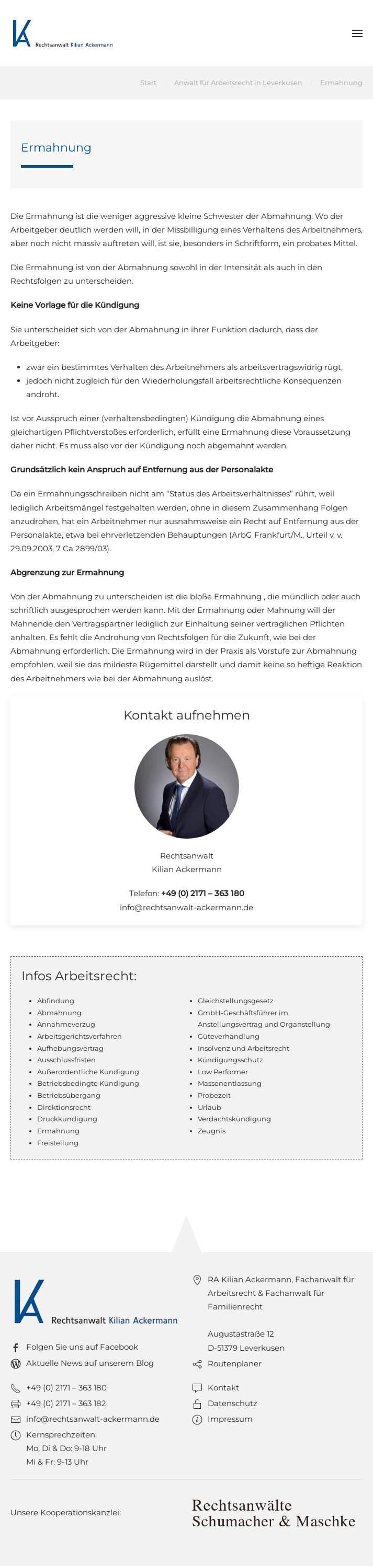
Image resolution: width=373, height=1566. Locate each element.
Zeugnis (211, 1131)
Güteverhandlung (228, 1036)
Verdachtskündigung (234, 1119)
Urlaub (209, 1107)
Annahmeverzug (66, 1024)
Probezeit (214, 1095)
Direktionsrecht (64, 1107)
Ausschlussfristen (66, 1059)
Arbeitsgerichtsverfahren (79, 1036)
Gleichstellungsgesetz (236, 1000)
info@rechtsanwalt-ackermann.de (186, 907)
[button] (357, 33)
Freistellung (57, 1143)
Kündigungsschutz (230, 1059)
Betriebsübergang (68, 1095)
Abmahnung (59, 1012)
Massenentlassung (230, 1083)
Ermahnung (58, 1131)
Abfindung (55, 1000)
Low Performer (223, 1072)
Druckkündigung (67, 1119)
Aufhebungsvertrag (70, 1048)
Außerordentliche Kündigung (88, 1072)
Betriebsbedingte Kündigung (88, 1083)
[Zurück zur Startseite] (62, 33)
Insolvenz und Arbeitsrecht (243, 1048)
